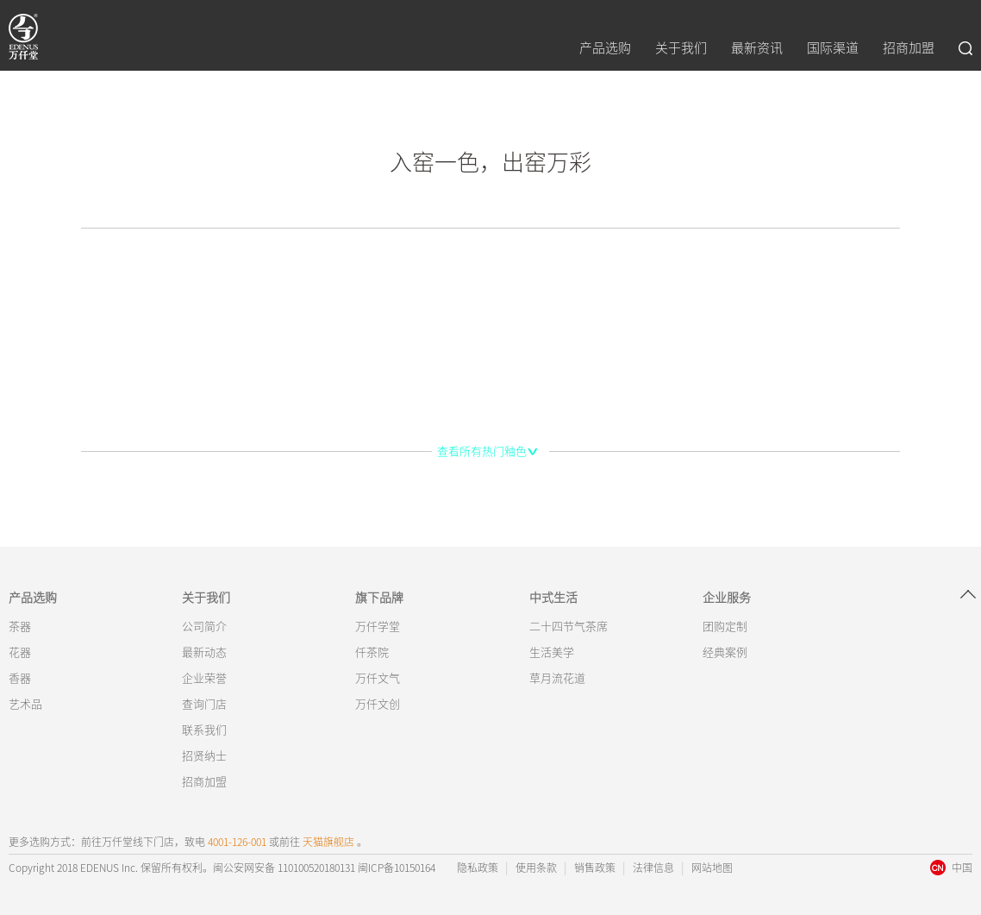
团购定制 (725, 626)
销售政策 (594, 867)
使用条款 (536, 867)
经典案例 (725, 652)
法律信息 (653, 867)
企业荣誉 (204, 678)
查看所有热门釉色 (482, 451)
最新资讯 (757, 47)
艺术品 (25, 704)
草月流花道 (557, 678)
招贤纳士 (204, 755)
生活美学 (551, 652)
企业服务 (727, 598)
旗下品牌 (379, 598)
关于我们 (681, 47)
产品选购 (605, 47)
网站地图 (712, 867)
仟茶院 (372, 652)
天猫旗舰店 (328, 842)
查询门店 (204, 704)
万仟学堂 (377, 626)
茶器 (20, 626)
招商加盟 (908, 47)
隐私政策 (477, 867)
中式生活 (553, 598)
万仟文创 (377, 704)
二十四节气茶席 (568, 626)
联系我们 (204, 730)
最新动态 (204, 652)
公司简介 (204, 626)
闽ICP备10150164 (395, 867)
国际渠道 (833, 47)
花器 (20, 652)
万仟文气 (377, 678)
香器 (20, 678)
